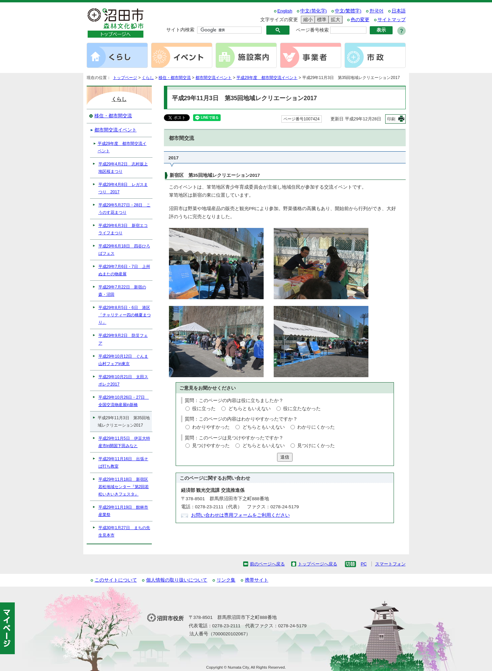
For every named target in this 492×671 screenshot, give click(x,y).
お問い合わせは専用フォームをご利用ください (240, 515)
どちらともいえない (249, 408)
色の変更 (360, 19)
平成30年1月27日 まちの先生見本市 (124, 531)
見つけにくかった (316, 445)
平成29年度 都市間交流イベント (267, 77)
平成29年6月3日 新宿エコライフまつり (123, 229)
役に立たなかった (302, 408)
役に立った (204, 408)
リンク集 (226, 580)
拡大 (334, 19)
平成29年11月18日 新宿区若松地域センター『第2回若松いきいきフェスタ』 (123, 487)
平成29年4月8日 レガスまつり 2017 (123, 188)
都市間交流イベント (213, 77)
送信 (284, 457)
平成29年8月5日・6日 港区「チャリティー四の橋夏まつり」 (124, 315)
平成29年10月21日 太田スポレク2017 (123, 380)
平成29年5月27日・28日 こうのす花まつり (124, 209)
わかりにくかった (316, 427)
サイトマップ (391, 19)
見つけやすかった (211, 445)
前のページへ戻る (267, 563)
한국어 (376, 10)
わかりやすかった (211, 427)
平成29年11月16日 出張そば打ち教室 (123, 463)
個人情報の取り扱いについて (176, 580)
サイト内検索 (180, 29)
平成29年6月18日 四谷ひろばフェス (124, 250)
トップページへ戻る (317, 563)
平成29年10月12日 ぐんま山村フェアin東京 (123, 360)
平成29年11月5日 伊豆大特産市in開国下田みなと (124, 442)
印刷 (391, 119)
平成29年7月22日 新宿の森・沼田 (122, 291)
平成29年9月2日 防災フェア (123, 339)
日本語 (399, 10)
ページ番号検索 (312, 30)
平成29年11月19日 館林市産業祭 (123, 511)
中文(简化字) (313, 10)
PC (364, 563)
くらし (148, 77)
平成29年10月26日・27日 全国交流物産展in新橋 (123, 401)
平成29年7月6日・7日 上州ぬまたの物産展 (124, 270)
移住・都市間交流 (175, 77)
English (285, 10)
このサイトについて (116, 580)
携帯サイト (256, 580)
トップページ (125, 77)
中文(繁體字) (348, 10)
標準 (320, 19)
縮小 (307, 19)
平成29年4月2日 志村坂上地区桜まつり (123, 168)
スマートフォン (390, 563)
